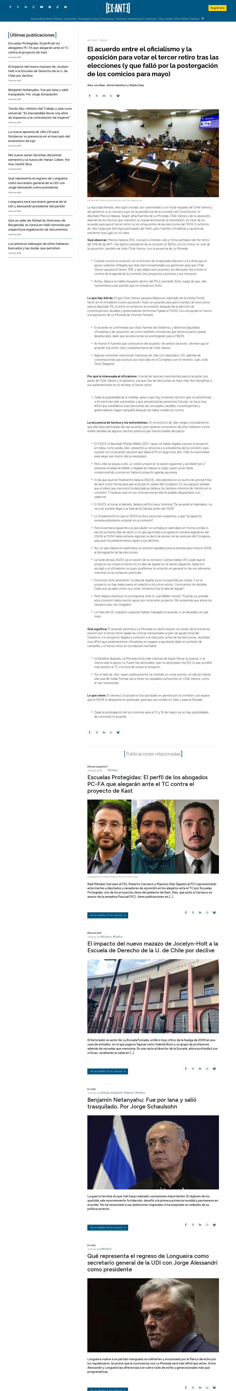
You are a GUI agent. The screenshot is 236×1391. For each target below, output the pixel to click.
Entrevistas (108, 19)
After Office (181, 19)
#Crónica (107, 936)
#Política (103, 40)
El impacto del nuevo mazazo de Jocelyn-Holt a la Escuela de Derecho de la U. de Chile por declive (38, 71)
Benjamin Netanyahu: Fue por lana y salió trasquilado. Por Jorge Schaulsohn (142, 1103)
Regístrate (217, 7)
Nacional (121, 19)
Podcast (194, 19)
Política (58, 19)
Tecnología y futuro (88, 19)
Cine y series (165, 19)
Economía (69, 19)
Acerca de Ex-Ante (41, 19)
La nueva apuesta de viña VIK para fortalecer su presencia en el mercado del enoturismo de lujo (39, 136)
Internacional (135, 19)
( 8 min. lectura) (107, 915)
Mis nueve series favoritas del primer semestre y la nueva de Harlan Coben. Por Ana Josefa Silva (39, 159)
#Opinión (129, 1092)
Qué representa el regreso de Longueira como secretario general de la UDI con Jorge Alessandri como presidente (38, 183)
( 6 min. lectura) (107, 1071)
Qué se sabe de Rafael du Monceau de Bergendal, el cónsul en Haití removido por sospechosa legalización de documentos (39, 225)
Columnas (150, 19)
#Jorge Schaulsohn (112, 1092)
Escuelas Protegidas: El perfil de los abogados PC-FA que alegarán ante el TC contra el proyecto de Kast (38, 48)
